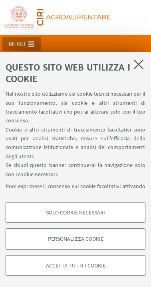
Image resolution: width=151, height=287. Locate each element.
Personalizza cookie (75, 238)
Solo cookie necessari (75, 212)
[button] (21, 44)
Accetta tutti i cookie (75, 265)
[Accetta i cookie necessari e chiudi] (138, 64)
